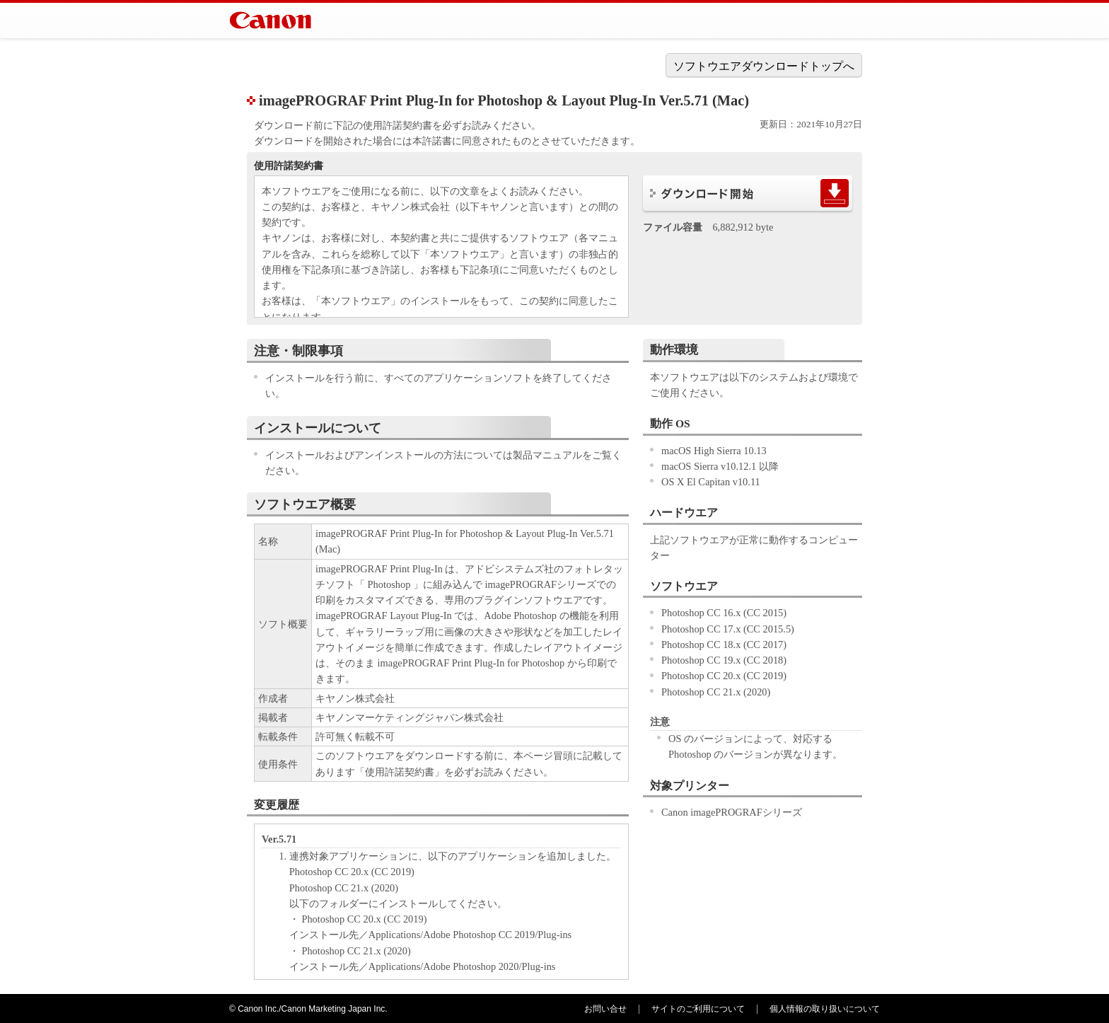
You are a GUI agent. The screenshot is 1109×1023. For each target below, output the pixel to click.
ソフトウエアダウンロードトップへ (763, 66)
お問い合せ (605, 1009)
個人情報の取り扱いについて (825, 1009)
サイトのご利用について (698, 1009)
